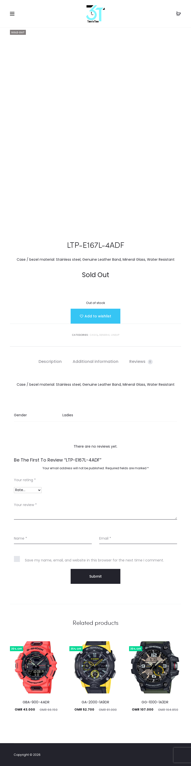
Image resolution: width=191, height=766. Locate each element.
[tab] (50, 361)
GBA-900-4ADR (36, 702)
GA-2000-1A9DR (95, 702)
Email (105, 538)
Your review (25, 504)
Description (50, 361)
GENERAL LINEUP (109, 335)
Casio (94, 335)
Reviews (141, 361)
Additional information (95, 361)
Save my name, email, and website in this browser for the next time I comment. (94, 560)
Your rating (25, 479)
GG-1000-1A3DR (155, 702)
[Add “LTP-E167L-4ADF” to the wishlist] (95, 316)
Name (20, 538)
